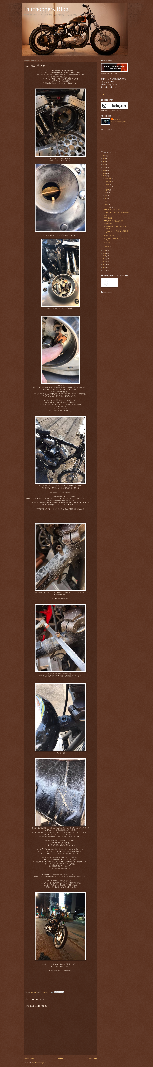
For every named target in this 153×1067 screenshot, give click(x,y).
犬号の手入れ (108, 224)
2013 (104, 262)
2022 (104, 164)
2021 (104, 167)
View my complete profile (118, 122)
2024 (104, 158)
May (106, 198)
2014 (104, 259)
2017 (104, 250)
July (106, 192)
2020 (104, 170)
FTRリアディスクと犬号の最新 (113, 221)
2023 (104, 161)
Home (60, 1059)
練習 (105, 215)
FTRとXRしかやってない (112, 209)
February (107, 207)
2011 (104, 267)
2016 (104, 253)
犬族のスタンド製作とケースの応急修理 (116, 212)
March (107, 204)
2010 (104, 270)
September (108, 187)
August (107, 190)
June (106, 195)
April (106, 201)
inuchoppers (117, 119)
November (108, 181)
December (108, 178)
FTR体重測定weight (110, 218)
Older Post (92, 1059)
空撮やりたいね (109, 235)
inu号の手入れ (108, 243)
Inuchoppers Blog (46, 9)
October (107, 184)
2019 (104, 173)
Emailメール (104, 94)
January (107, 246)
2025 (104, 156)
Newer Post (29, 1059)
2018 (104, 176)
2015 (104, 256)
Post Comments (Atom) (39, 1063)
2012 (104, 264)
